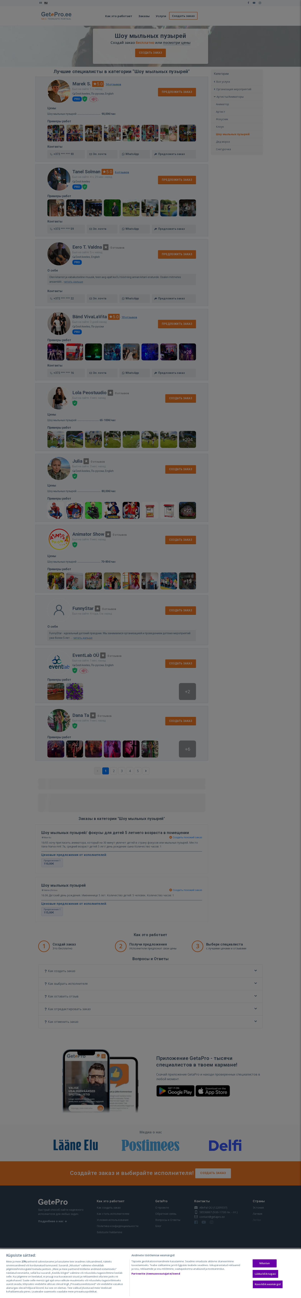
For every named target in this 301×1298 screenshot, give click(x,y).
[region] (150, 1273)
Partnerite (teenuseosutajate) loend (155, 1273)
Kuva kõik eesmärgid (268, 1284)
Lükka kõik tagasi (265, 1274)
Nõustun (264, 1263)
